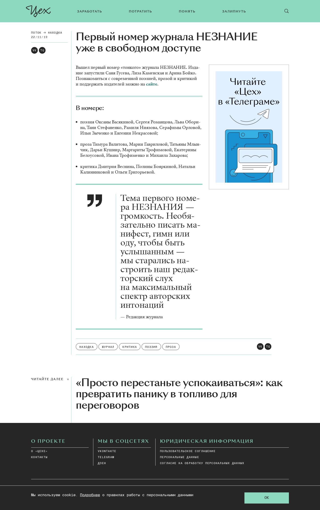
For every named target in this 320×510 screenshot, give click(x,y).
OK (266, 498)
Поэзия (151, 347)
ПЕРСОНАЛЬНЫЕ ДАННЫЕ (179, 457)
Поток (36, 32)
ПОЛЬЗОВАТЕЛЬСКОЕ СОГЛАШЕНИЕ (188, 451)
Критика (129, 347)
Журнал (108, 347)
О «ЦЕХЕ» (39, 451)
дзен (102, 463)
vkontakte (107, 451)
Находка (55, 32)
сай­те (151, 84)
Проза (171, 347)
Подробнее (90, 495)
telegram (106, 457)
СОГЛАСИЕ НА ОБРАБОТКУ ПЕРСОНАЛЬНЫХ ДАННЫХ (202, 463)
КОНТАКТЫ (39, 457)
